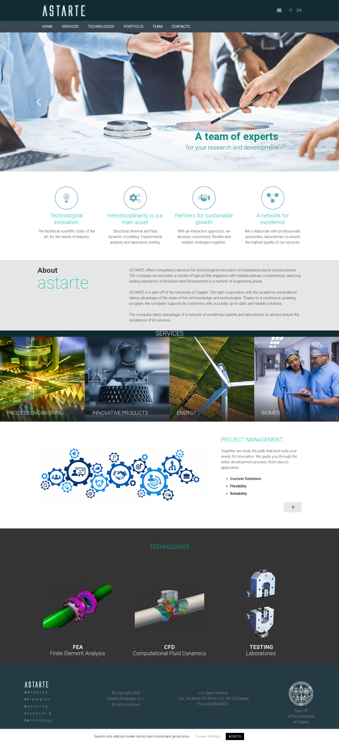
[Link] (78, 613)
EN (299, 10)
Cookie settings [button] (207, 736)
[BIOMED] (296, 379)
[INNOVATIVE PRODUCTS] (127, 379)
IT (290, 10)
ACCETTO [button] (235, 736)
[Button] (292, 507)
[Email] (279, 10)
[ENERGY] (212, 379)
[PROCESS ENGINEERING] (42, 379)
